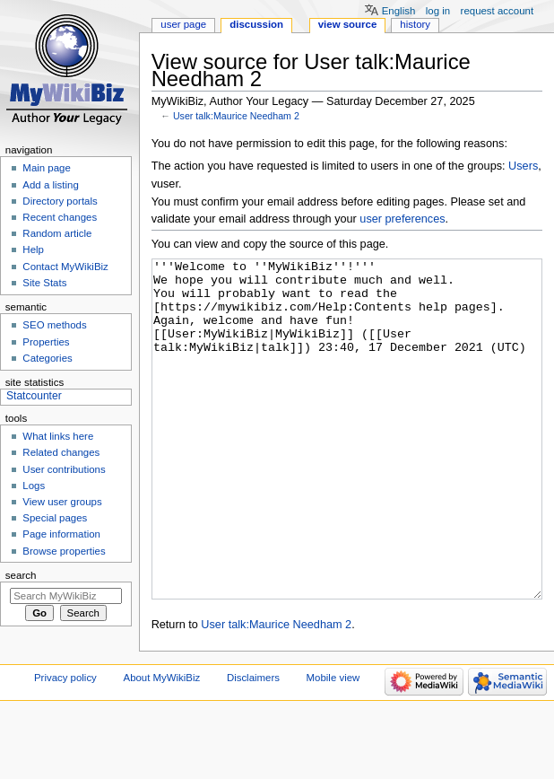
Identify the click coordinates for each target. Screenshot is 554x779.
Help (33, 249)
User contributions (63, 469)
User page (183, 24)
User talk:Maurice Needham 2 (236, 115)
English (399, 10)
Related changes (61, 452)
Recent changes (59, 217)
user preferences (402, 219)
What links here (57, 436)
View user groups (61, 501)
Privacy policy (65, 745)
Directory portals (59, 201)
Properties (45, 342)
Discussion (256, 24)
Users (523, 166)
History (415, 24)
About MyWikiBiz (162, 745)
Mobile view (333, 745)
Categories (47, 358)
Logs (33, 485)
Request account (497, 10)
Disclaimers (253, 745)
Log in (438, 10)
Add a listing (50, 184)
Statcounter (34, 396)
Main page (46, 167)
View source (347, 24)
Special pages (54, 517)
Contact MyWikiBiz (65, 266)
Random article (56, 233)
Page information (61, 534)
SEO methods (54, 324)
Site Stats (44, 282)
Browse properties (63, 551)
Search (21, 575)
